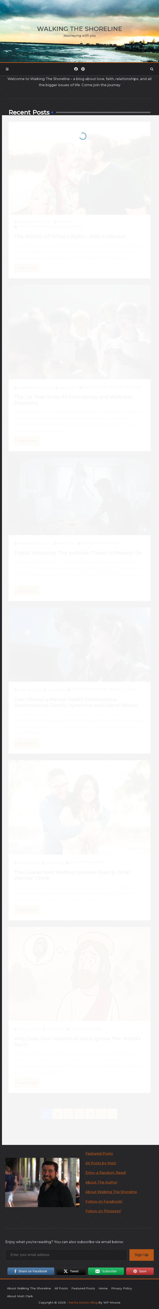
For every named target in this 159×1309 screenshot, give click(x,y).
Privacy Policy (121, 1288)
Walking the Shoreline (79, 29)
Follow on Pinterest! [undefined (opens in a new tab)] (103, 1211)
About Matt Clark (20, 1296)
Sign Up (141, 1255)
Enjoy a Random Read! (105, 1173)
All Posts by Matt (100, 1163)
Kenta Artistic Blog (83, 1302)
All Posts (61, 1288)
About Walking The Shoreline (111, 1192)
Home (103, 1288)
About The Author (101, 1182)
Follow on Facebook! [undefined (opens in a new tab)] (103, 1201)
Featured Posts (99, 1153)
